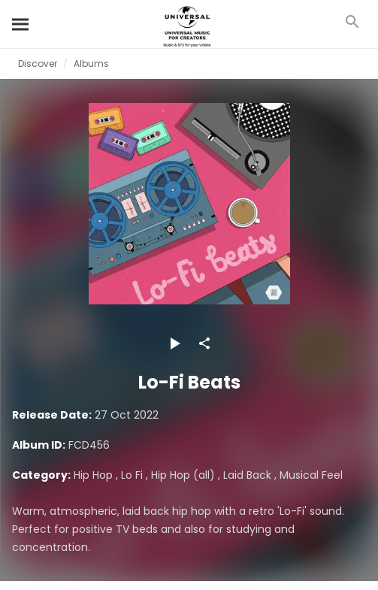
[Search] (21, 24)
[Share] (204, 343)
